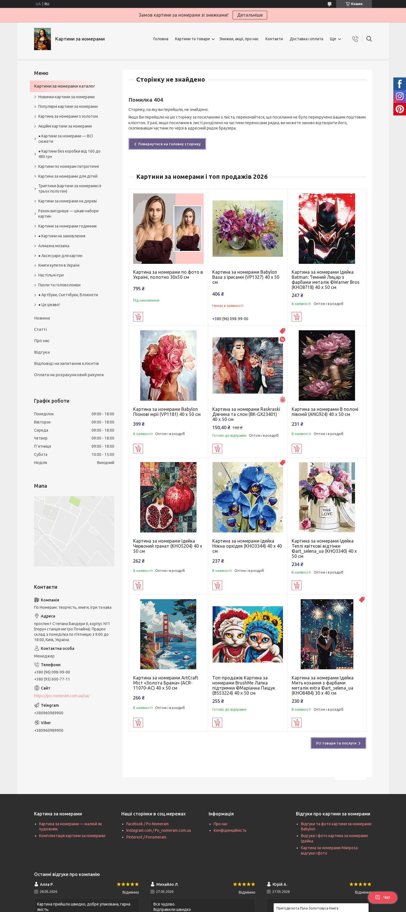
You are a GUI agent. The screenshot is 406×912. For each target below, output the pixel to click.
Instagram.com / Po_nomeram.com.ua (158, 830)
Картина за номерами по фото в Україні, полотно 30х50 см (168, 274)
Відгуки (42, 352)
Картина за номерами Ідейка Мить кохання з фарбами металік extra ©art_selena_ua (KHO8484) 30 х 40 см (323, 685)
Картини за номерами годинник (67, 226)
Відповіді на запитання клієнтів (66, 363)
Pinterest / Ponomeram (146, 837)
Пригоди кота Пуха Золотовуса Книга (307, 908)
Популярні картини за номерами (68, 106)
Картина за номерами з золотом (68, 116)
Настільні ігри (51, 275)
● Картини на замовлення (61, 236)
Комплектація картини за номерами (72, 835)
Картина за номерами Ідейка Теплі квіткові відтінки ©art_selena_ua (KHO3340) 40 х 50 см (324, 548)
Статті (40, 329)
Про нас (42, 340)
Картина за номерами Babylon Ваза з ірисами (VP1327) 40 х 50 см (245, 277)
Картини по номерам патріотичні (68, 166)
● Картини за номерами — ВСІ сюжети (65, 139)
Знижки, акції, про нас (239, 39)
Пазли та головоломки (59, 285)
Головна (160, 39)
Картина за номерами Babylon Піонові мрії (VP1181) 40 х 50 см (167, 412)
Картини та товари (192, 39)
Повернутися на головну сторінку (169, 144)
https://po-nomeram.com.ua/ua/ (62, 696)
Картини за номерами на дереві (67, 201)
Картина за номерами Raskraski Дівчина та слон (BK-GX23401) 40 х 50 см (246, 414)
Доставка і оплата (306, 39)
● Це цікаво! (49, 304)
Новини (42, 318)
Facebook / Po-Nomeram (147, 824)
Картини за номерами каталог (64, 86)
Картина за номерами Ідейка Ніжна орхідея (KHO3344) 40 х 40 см (247, 546)
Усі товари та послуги (336, 743)
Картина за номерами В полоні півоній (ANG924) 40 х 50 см (325, 412)
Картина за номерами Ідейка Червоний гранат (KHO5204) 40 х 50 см (167, 546)
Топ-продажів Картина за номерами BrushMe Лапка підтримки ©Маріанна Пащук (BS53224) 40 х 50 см (243, 685)
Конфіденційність (230, 830)
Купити (138, 317)
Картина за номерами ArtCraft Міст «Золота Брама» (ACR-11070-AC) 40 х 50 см (165, 682)
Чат (382, 897)
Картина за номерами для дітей (67, 176)
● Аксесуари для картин (60, 255)
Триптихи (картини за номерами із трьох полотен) (69, 188)
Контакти (274, 39)
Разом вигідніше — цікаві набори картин (68, 213)
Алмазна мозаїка (53, 246)
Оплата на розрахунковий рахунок (69, 374)
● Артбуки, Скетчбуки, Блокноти (68, 295)
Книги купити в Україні (58, 265)
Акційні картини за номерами (65, 126)
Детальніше (250, 14)
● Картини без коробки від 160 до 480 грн (69, 154)
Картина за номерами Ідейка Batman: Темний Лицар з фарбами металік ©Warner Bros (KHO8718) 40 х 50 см (326, 279)
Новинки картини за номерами (66, 97)
